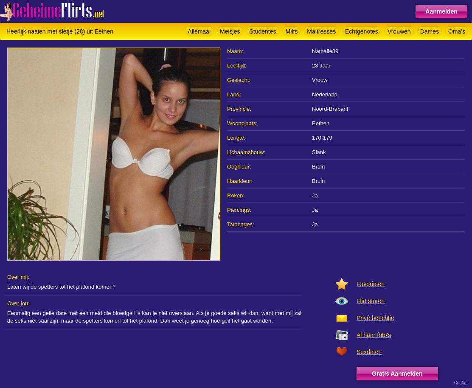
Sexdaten (369, 352)
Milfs (292, 31)
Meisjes (230, 31)
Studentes (263, 31)
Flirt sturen (371, 301)
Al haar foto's (374, 335)
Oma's (456, 31)
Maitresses (321, 31)
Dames (429, 31)
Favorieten (371, 284)
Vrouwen (399, 31)
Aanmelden (441, 11)
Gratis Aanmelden (397, 373)
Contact (461, 382)
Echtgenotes (361, 31)
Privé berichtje (375, 318)
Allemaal (199, 31)
